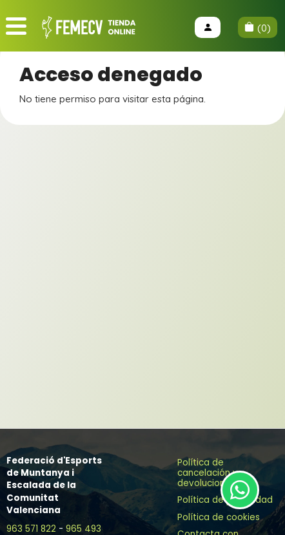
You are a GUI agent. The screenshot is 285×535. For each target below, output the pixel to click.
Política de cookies (218, 517)
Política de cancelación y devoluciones (207, 472)
